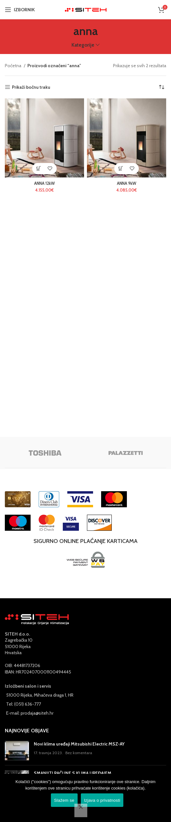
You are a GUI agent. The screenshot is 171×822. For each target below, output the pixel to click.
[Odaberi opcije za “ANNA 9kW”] (121, 168)
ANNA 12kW (44, 183)
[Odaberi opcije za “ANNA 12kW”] (38, 168)
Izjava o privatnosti (102, 800)
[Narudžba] (161, 87)
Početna (13, 65)
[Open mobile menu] (20, 9)
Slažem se (64, 800)
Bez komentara (78, 752)
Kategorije (82, 44)
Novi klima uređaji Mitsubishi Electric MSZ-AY (79, 744)
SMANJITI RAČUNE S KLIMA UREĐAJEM (72, 773)
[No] (80, 810)
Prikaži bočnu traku (31, 87)
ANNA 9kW (126, 183)
